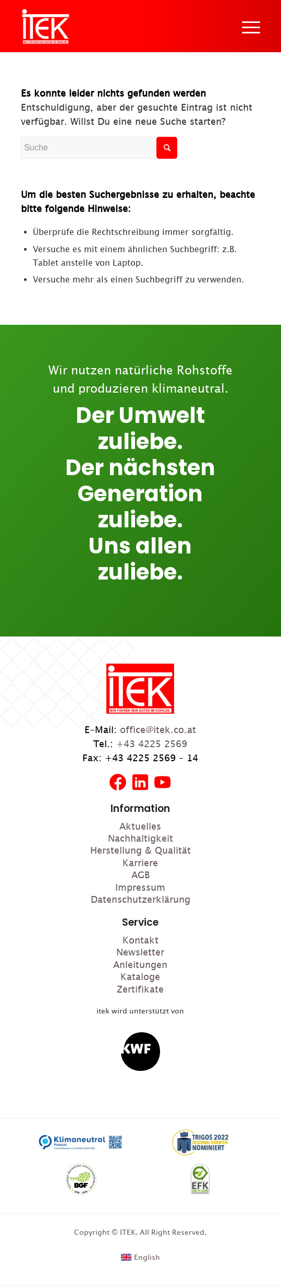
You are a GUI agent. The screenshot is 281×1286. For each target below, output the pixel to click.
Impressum (140, 887)
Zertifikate (140, 989)
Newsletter (140, 952)
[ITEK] (45, 26)
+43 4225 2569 (151, 743)
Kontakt (140, 940)
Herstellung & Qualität (140, 850)
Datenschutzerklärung (140, 899)
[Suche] (99, 148)
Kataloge (140, 976)
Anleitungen (140, 964)
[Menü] (245, 26)
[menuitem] (245, 26)
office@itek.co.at (158, 729)
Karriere (140, 862)
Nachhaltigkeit (140, 838)
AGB (140, 874)
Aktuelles (140, 826)
